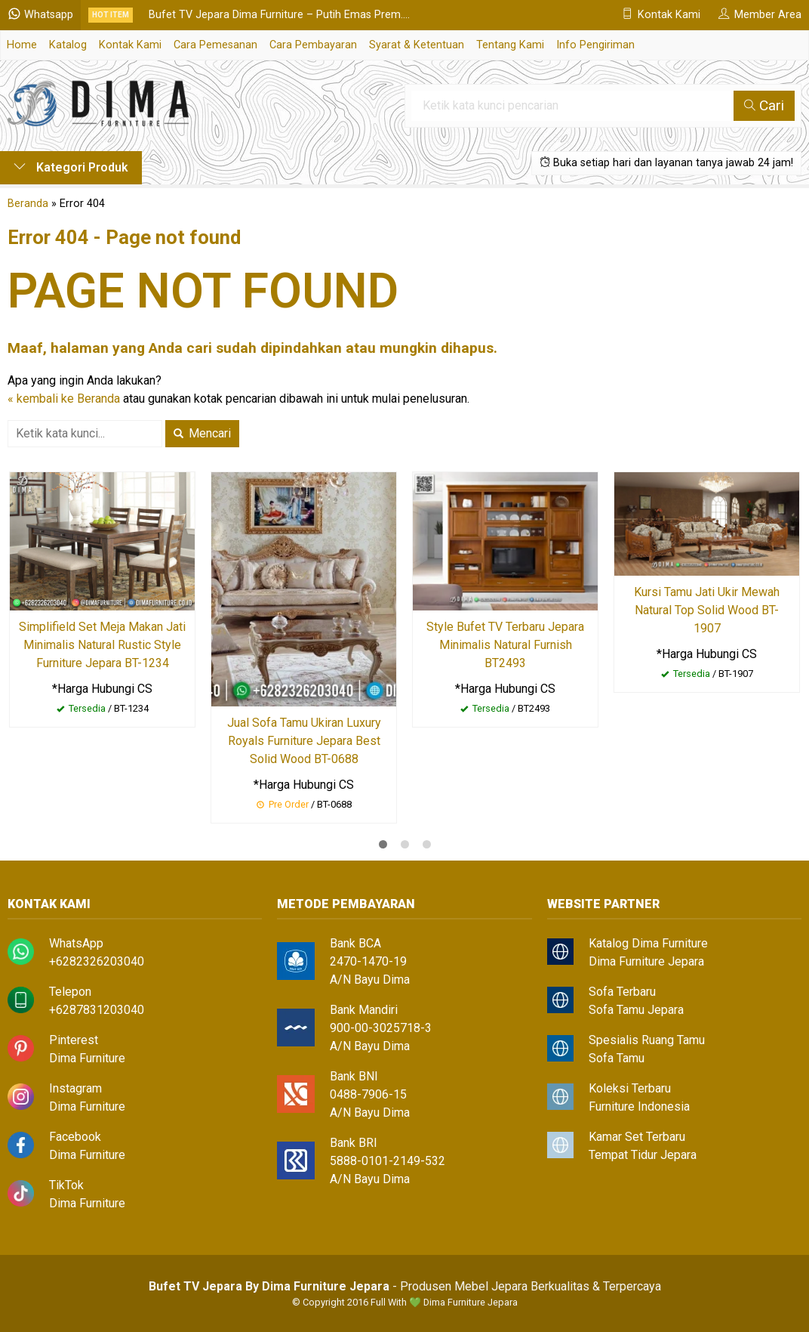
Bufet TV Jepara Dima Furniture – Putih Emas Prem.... (279, 14)
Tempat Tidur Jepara (643, 1155)
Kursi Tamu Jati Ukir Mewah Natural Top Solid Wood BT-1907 (707, 610)
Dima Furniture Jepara (646, 961)
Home (22, 45)
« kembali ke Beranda (64, 398)
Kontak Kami (130, 45)
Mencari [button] (202, 433)
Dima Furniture (87, 1058)
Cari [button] (764, 105)
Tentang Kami (510, 45)
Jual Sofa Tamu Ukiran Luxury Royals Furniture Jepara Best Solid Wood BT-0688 (304, 740)
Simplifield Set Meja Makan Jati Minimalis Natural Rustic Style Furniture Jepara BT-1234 (102, 645)
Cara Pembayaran (313, 45)
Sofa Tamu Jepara (636, 1010)
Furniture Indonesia (639, 1106)
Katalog (68, 45)
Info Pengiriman (595, 45)
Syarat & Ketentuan (416, 45)
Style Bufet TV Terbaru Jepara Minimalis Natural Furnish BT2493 (505, 645)
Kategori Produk (71, 167)
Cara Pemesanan (215, 45)
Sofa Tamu (616, 1058)
